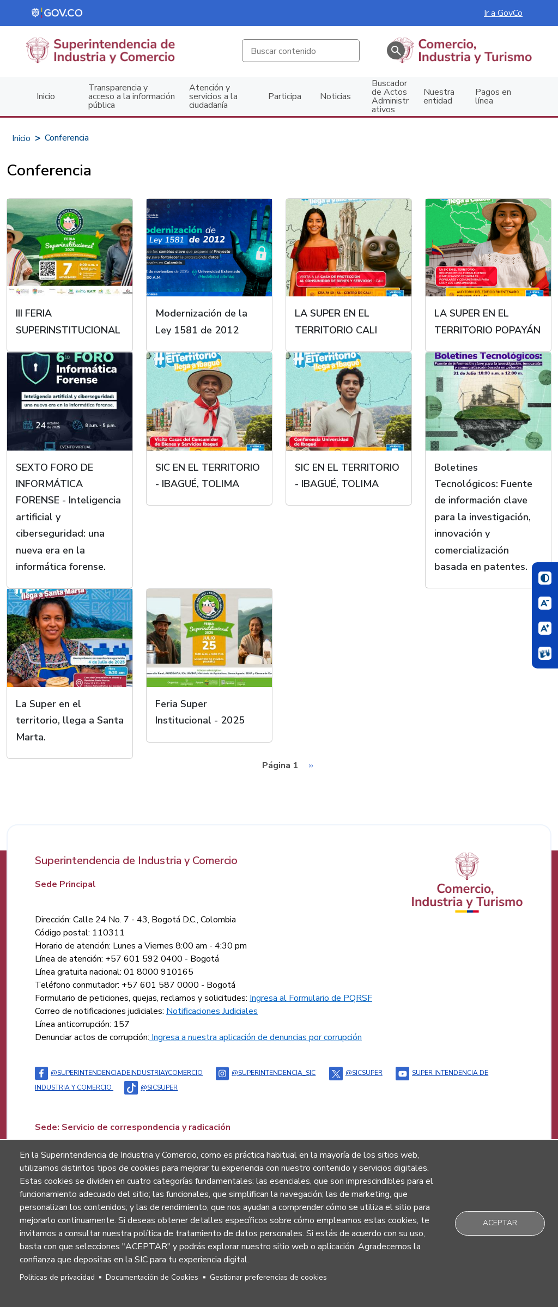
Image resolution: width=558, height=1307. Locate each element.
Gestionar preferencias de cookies (268, 1277)
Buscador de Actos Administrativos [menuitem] (390, 96)
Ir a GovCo (503, 13)
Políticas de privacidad (57, 1277)
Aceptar (500, 1223)
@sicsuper (356, 1072)
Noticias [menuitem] (335, 96)
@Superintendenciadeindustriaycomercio (119, 1072)
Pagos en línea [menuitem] (493, 96)
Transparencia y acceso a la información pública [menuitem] (131, 96)
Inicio (21, 138)
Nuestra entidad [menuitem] (438, 96)
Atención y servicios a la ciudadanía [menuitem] (213, 96)
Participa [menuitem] (284, 96)
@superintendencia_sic (266, 1072)
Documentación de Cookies (152, 1277)
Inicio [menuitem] (46, 96)
